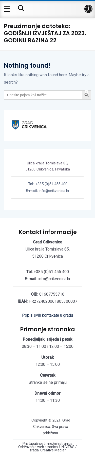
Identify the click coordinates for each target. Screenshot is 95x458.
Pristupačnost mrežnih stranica (47, 443)
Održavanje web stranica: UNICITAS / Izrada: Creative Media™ (47, 448)
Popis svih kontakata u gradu (47, 315)
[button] (88, 8)
